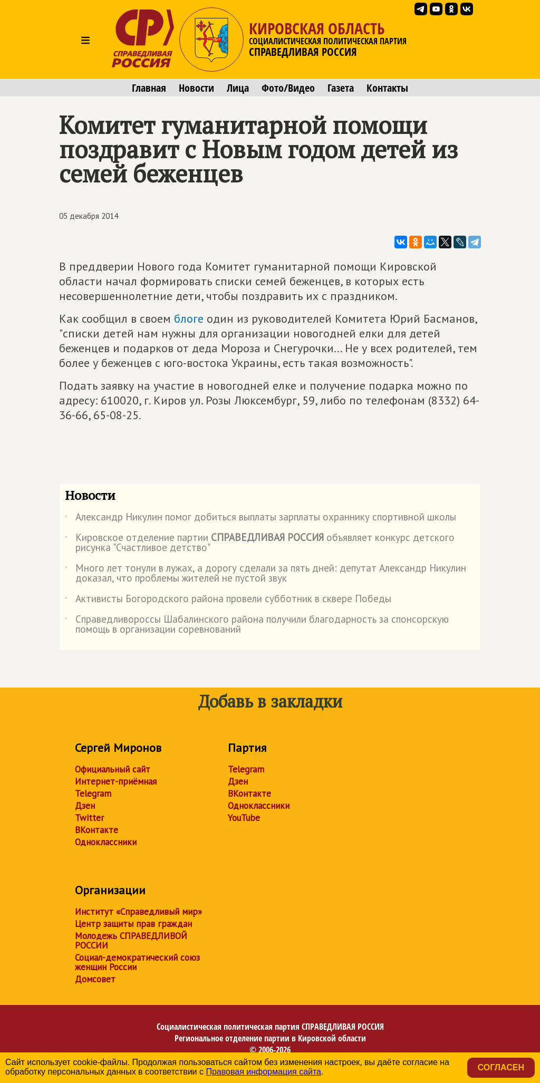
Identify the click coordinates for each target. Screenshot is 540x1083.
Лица (238, 88)
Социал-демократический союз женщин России (137, 962)
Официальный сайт (112, 769)
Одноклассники (106, 842)
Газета (340, 88)
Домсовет (95, 979)
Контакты (387, 88)
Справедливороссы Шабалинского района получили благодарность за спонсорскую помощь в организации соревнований (257, 624)
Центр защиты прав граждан (133, 924)
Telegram (93, 793)
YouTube (244, 818)
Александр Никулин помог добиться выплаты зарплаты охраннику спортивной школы (260, 519)
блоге (189, 318)
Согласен (501, 1067)
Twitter (89, 818)
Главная (149, 88)
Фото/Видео (288, 88)
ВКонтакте (96, 830)
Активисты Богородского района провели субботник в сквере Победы (228, 600)
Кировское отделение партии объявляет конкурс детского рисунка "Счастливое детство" (260, 543)
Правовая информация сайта (263, 1071)
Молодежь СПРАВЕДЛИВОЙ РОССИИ (131, 940)
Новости (196, 88)
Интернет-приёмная (116, 781)
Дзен (85, 805)
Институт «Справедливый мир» (138, 911)
